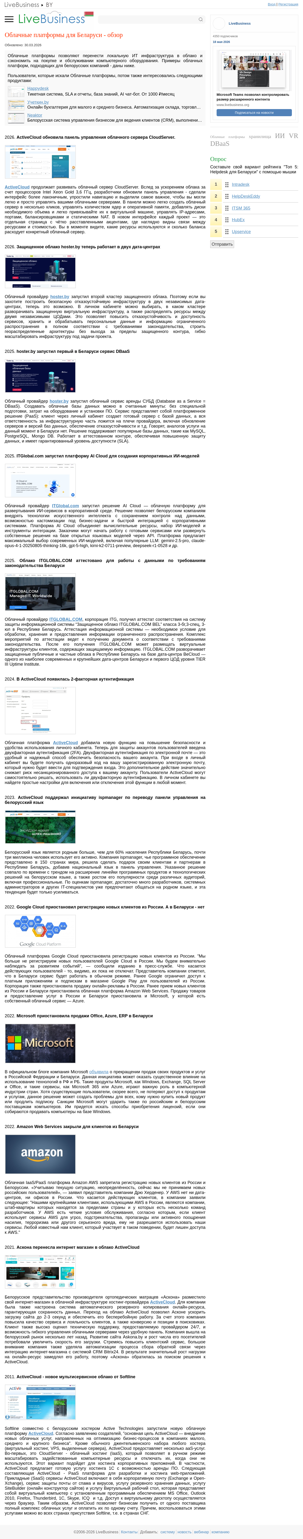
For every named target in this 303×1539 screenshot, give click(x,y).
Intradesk (241, 184)
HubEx (238, 219)
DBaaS (220, 143)
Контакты (129, 1532)
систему (167, 1532)
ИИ (280, 135)
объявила (98, 1071)
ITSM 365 (241, 208)
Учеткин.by (38, 102)
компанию (220, 1532)
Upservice (241, 231)
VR (293, 135)
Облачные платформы (227, 137)
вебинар (201, 1532)
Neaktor (34, 115)
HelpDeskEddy (246, 196)
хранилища (260, 136)
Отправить (222, 244)
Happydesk (38, 88)
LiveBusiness (240, 23)
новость (185, 1532)
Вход (272, 4)
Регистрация (288, 4)
